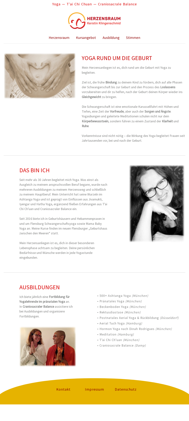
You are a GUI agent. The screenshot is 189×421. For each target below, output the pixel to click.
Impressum (94, 389)
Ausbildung (111, 37)
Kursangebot (86, 37)
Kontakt (63, 389)
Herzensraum (59, 37)
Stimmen (133, 37)
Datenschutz (126, 389)
